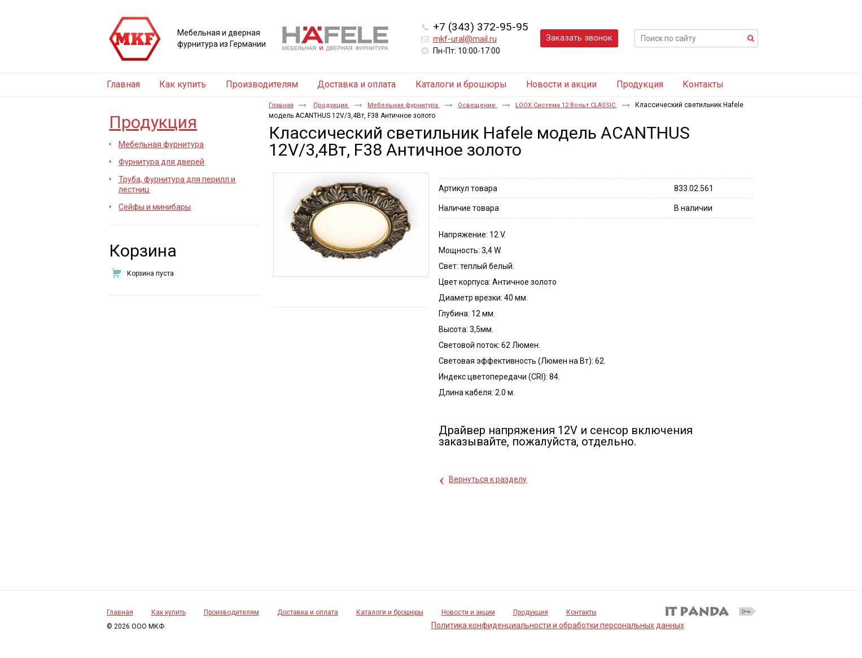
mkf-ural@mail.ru (465, 39)
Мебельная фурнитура (403, 105)
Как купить (168, 612)
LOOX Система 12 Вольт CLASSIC (566, 105)
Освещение (477, 105)
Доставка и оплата (307, 612)
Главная (281, 105)
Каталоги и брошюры (389, 612)
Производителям (231, 612)
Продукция (153, 122)
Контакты (581, 612)
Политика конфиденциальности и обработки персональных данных (557, 625)
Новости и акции (468, 612)
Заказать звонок (579, 38)
